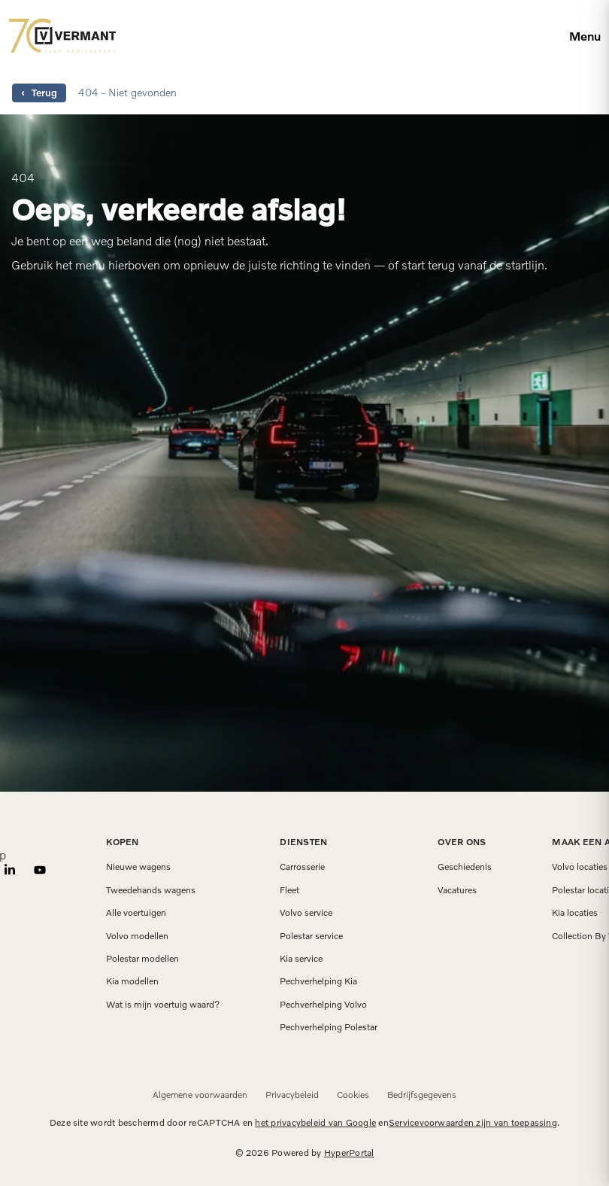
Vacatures (457, 890)
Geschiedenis (465, 867)
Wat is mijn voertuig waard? (163, 1004)
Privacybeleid (292, 1094)
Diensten (303, 841)
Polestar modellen (142, 958)
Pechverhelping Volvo (323, 1004)
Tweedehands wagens (150, 890)
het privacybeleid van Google (315, 1122)
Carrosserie (302, 867)
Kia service (301, 958)
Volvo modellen (137, 936)
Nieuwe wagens (138, 867)
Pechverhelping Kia (318, 981)
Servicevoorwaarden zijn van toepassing (473, 1122)
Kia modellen (132, 981)
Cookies (353, 1094)
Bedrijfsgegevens (421, 1094)
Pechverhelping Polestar (328, 1027)
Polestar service (311, 936)
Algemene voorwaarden (200, 1094)
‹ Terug (39, 93)
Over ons (462, 841)
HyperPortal (349, 1152)
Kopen (122, 841)
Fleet (289, 890)
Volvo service (306, 913)
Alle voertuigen (136, 913)
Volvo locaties (579, 867)
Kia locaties (575, 913)
